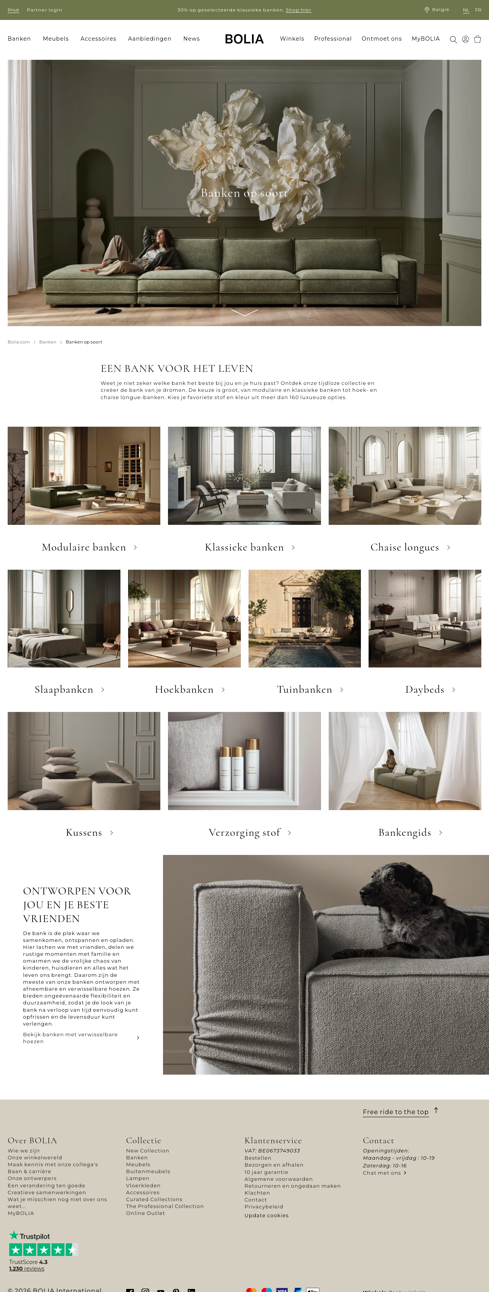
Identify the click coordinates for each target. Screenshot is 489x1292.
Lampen (138, 1178)
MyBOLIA (21, 1213)
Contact (256, 1200)
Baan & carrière (29, 1171)
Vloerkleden (143, 1185)
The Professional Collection (165, 1206)
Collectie (143, 1140)
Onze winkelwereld (35, 1157)
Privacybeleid (264, 1206)
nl (466, 10)
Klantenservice (273, 1140)
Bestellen (258, 1158)
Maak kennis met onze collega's (53, 1164)
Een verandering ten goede (47, 1185)
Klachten (257, 1193)
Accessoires (143, 1192)
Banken (137, 1157)
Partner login (45, 10)
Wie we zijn (24, 1150)
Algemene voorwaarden (279, 1179)
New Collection (148, 1150)
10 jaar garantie (267, 1172)
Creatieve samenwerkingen (47, 1192)
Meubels (138, 1164)
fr (478, 10)
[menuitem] (22, 39)
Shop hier (298, 10)
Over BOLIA (33, 1140)
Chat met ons (382, 1173)
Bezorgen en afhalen (274, 1165)
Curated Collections (154, 1199)
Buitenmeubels (148, 1171)
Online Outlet (145, 1213)
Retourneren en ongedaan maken (293, 1186)
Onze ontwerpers (32, 1178)
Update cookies (267, 1215)
